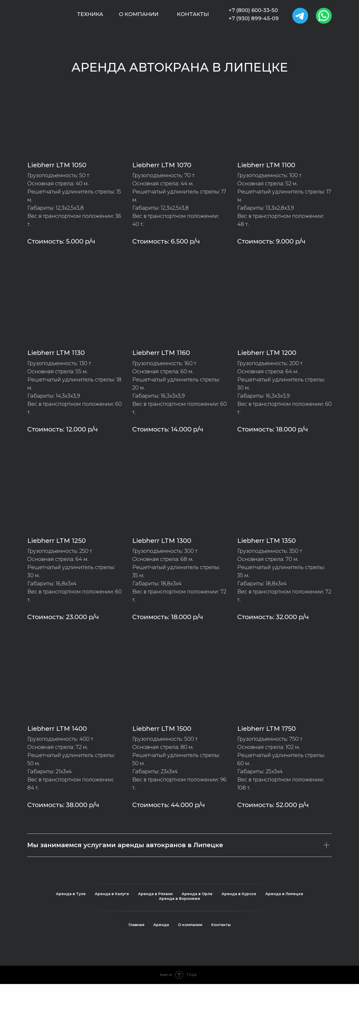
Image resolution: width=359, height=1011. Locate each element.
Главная (136, 924)
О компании (139, 14)
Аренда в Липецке (284, 893)
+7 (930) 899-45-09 (254, 18)
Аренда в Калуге (112, 893)
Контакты (193, 14)
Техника (90, 14)
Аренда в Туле (71, 893)
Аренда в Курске (238, 893)
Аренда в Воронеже (179, 898)
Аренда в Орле (197, 893)
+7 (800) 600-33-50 (253, 10)
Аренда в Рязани (155, 893)
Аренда (161, 924)
